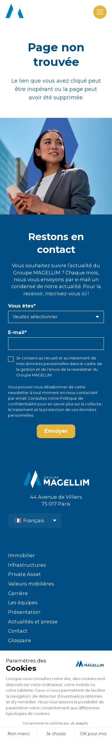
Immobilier (21, 555)
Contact (17, 631)
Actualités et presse (33, 622)
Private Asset (24, 574)
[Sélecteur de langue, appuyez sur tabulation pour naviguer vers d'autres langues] (35, 520)
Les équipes (23, 602)
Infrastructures (27, 565)
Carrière (18, 593)
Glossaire (19, 640)
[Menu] (100, 12)
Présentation (24, 612)
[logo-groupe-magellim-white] (38, 12)
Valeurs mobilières (31, 584)
